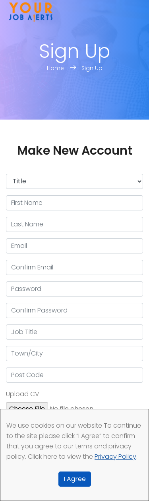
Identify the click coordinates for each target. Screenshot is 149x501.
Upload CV (22, 394)
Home (56, 68)
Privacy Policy (115, 456)
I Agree (75, 478)
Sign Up (92, 68)
